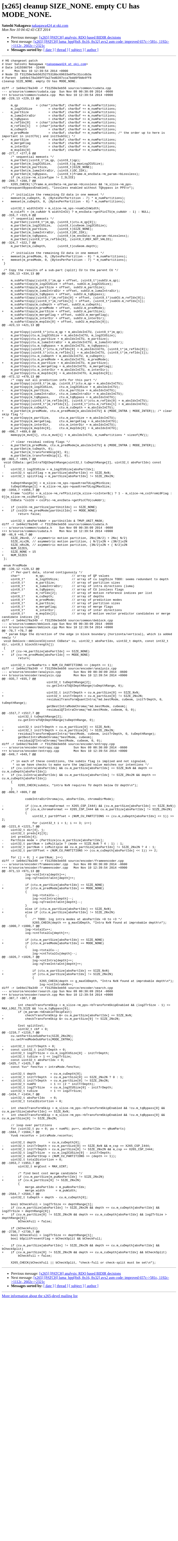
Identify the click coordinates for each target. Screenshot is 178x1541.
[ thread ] (61, 50)
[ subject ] (76, 50)
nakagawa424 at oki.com (50, 25)
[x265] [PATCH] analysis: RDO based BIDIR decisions (80, 37)
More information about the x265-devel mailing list (40, 1537)
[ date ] (48, 50)
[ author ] (92, 50)
